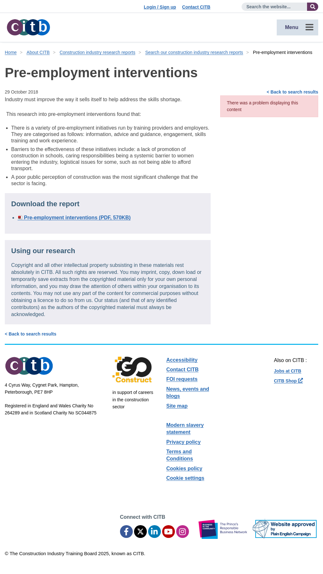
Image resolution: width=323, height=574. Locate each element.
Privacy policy (183, 442)
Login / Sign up (160, 7)
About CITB (37, 52)
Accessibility (182, 360)
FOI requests (182, 379)
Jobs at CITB (287, 371)
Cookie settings (185, 478)
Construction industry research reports (97, 52)
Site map (177, 406)
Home (11, 52)
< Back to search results (292, 91)
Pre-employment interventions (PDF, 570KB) (77, 217)
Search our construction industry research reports (194, 52)
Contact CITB (196, 7)
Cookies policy (184, 468)
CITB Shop (288, 380)
